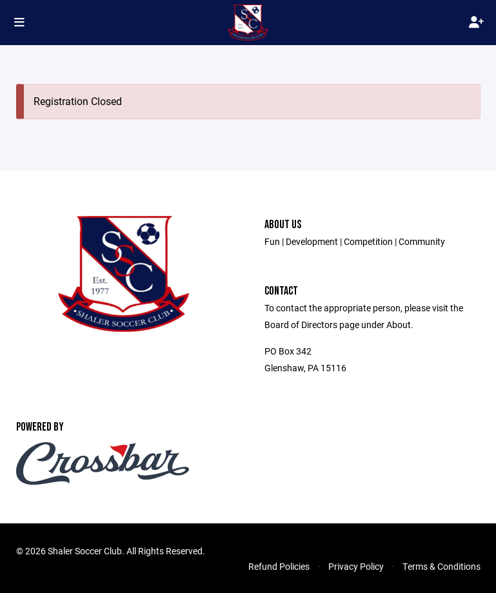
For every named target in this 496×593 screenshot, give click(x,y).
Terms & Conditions (441, 566)
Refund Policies (279, 566)
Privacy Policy (356, 566)
